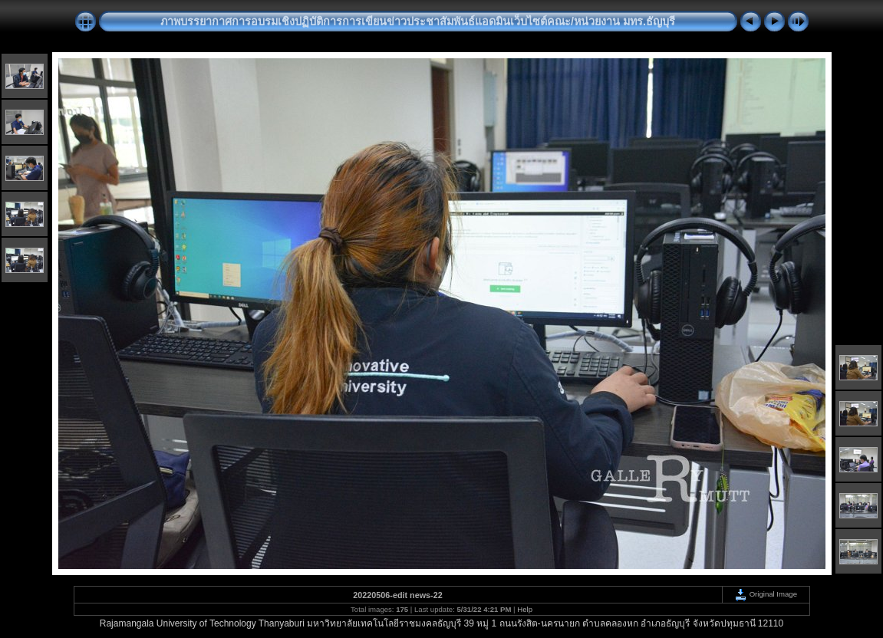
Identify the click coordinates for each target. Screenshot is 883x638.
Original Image (765, 594)
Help (524, 609)
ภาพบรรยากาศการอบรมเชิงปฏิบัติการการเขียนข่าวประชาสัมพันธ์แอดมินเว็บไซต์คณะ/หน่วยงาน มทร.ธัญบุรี (417, 21)
